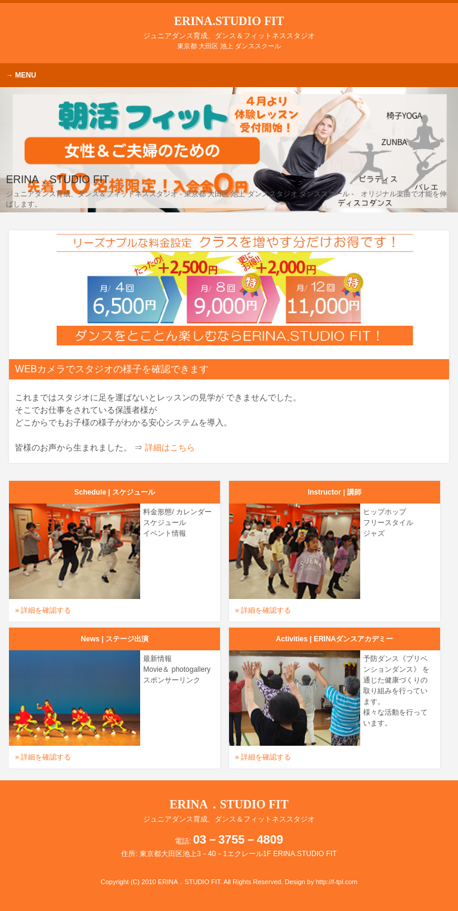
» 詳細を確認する (43, 610)
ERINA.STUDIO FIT (229, 27)
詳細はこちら (170, 447)
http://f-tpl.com (336, 881)
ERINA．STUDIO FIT (229, 810)
